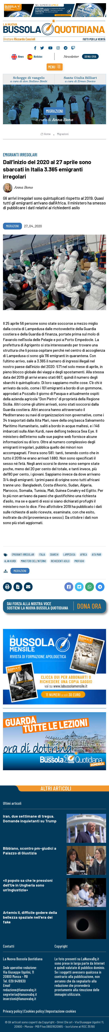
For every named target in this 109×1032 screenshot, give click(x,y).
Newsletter (71, 56)
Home (45, 134)
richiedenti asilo (60, 561)
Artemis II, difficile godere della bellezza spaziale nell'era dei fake (30, 917)
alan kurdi (10, 561)
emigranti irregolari (23, 554)
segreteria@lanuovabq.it (20, 994)
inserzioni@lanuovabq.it (19, 998)
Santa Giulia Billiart (80, 77)
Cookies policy (34, 1011)
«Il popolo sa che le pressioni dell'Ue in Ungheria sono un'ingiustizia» (28, 885)
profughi (79, 561)
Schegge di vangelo (29, 77)
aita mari (96, 554)
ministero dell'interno (33, 561)
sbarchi (54, 554)
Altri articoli (56, 788)
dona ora (90, 56)
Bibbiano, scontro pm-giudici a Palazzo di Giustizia (29, 850)
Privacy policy (12, 1011)
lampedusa (69, 554)
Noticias (38, 56)
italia (42, 554)
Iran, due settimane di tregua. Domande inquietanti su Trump (29, 818)
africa (83, 554)
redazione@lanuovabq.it (19, 989)
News (21, 56)
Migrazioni (54, 111)
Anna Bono (23, 187)
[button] (54, 67)
